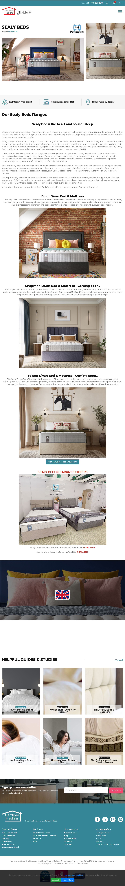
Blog (66, 835)
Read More (68, 880)
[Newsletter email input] (86, 790)
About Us (37, 838)
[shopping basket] (113, 4)
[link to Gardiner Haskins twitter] (105, 819)
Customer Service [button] (9, 829)
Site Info (68, 841)
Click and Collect (9, 833)
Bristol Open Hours (41, 833)
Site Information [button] (71, 829)
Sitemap (68, 844)
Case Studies (70, 838)
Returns (5, 838)
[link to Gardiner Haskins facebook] (97, 819)
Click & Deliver (8, 835)
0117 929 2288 (112, 844)
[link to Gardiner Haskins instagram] (113, 819)
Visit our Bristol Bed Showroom (62, 462)
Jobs (35, 841)
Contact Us (7, 841)
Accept (55, 880)
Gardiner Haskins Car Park (44, 835)
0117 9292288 (95, 3)
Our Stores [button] (37, 829)
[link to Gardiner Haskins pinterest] (120, 819)
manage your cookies (73, 875)
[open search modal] (107, 3)
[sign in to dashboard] (120, 3)
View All (119, 660)
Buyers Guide (70, 833)
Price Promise (8, 844)
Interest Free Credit (10, 847)
